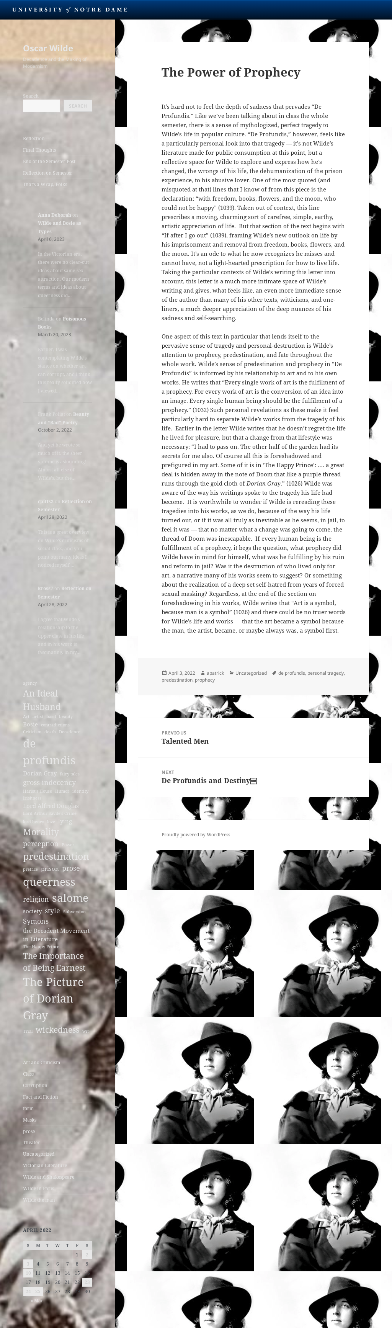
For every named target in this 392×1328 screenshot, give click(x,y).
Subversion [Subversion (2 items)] (74, 911)
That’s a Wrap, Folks (45, 184)
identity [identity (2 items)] (80, 791)
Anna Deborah (54, 215)
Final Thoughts (39, 150)
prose (29, 1131)
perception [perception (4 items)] (41, 843)
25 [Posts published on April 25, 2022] (38, 1291)
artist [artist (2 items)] (38, 716)
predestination (177, 680)
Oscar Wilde (48, 48)
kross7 (45, 588)
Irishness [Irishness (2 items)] (32, 798)
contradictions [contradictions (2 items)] (55, 725)
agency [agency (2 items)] (30, 683)
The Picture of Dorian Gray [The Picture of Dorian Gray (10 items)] (53, 998)
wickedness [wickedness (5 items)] (57, 1029)
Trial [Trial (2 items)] (28, 1031)
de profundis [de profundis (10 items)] (49, 752)
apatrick (215, 673)
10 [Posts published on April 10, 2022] (28, 1273)
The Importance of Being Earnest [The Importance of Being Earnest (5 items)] (54, 961)
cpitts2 (46, 501)
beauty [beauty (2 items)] (66, 716)
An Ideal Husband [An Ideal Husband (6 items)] (42, 700)
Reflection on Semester (47, 173)
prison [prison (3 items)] (50, 868)
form (28, 1108)
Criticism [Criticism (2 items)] (32, 731)
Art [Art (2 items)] (26, 716)
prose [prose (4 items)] (71, 868)
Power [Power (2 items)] (68, 844)
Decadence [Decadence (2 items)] (69, 731)
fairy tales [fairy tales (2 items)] (70, 774)
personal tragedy (325, 673)
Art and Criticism (41, 1062)
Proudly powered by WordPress (196, 834)
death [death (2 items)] (50, 731)
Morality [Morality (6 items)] (41, 832)
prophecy (205, 680)
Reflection (34, 138)
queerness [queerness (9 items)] (49, 881)
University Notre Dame (69, 9)
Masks (29, 1120)
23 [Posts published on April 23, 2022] (87, 1282)
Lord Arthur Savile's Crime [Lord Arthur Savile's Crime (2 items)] (50, 813)
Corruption (35, 1085)
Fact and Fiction (40, 1097)
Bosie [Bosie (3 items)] (30, 724)
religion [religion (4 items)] (36, 899)
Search (31, 96)
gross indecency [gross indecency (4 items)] (49, 782)
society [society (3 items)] (32, 911)
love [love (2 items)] (51, 821)
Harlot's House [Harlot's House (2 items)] (37, 791)
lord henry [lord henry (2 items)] (33, 821)
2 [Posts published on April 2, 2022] (87, 1254)
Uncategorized (38, 1154)
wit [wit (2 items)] (85, 1031)
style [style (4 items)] (52, 910)
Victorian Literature (45, 1165)
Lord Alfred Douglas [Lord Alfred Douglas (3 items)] (51, 806)
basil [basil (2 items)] (51, 716)
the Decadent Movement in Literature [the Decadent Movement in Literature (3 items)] (56, 935)
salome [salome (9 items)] (70, 897)
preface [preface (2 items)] (30, 869)
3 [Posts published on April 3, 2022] (28, 1264)
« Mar (37, 1300)
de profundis (291, 673)
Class (28, 1074)
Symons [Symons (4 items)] (36, 921)
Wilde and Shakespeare (48, 1177)
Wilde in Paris (38, 1188)
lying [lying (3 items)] (65, 821)
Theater (31, 1142)
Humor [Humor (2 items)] (62, 791)
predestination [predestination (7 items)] (56, 856)
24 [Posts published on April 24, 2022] (28, 1291)
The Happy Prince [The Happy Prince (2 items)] (41, 946)
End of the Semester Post (49, 161)
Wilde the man (39, 1200)
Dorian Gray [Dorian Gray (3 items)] (40, 773)
